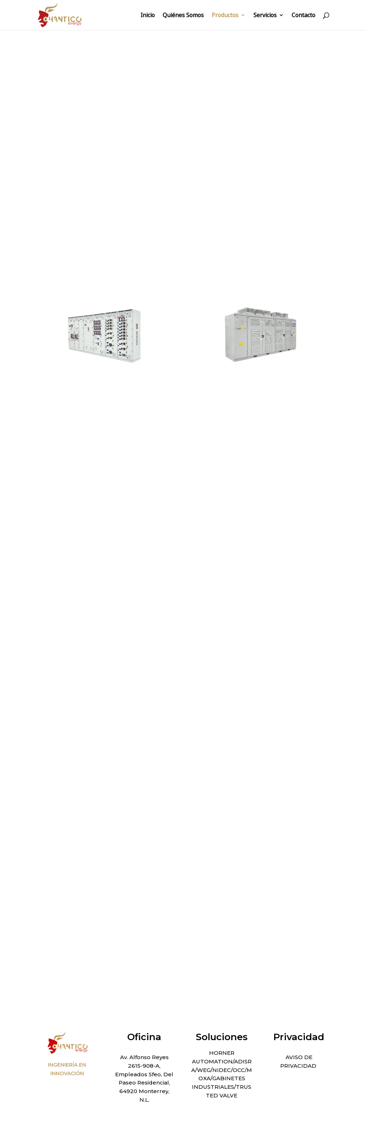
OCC (239, 1070)
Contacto (303, 16)
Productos (225, 16)
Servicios (265, 16)
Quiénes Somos (183, 16)
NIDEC (221, 1070)
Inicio (147, 16)
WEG (204, 1070)
